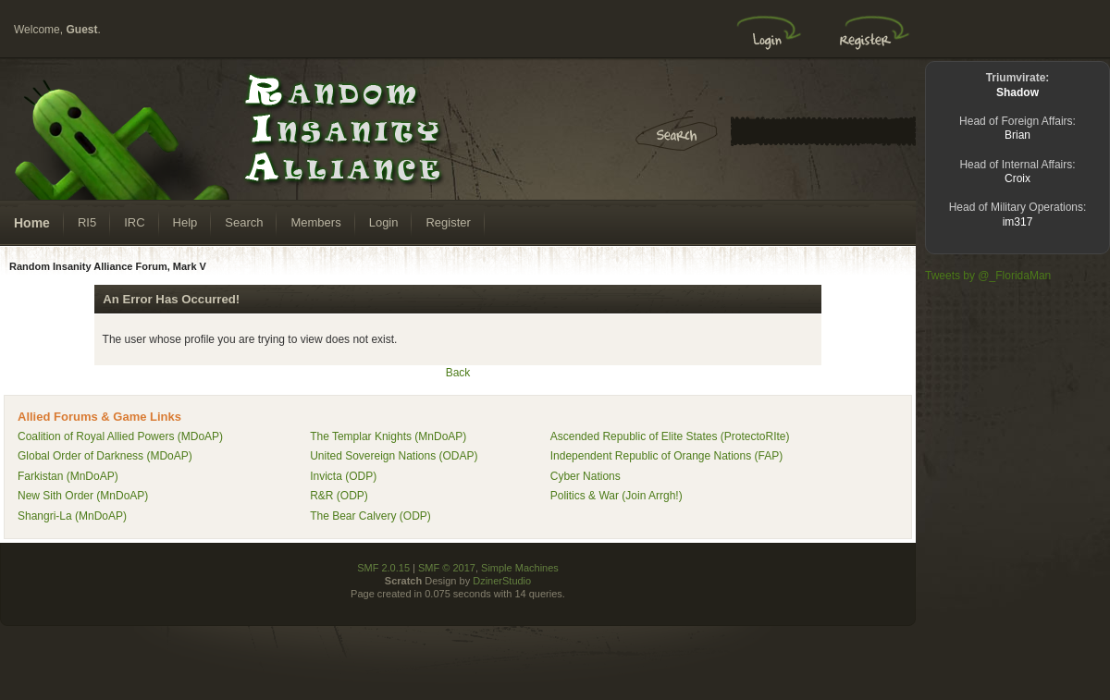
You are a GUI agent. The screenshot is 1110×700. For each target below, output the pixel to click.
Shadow (1017, 92)
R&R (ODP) (339, 495)
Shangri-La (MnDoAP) (72, 516)
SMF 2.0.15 (383, 567)
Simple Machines (520, 567)
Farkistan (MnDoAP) (68, 476)
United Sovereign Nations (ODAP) (393, 455)
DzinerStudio (502, 580)
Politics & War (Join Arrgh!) (616, 495)
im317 (1018, 221)
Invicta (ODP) (343, 476)
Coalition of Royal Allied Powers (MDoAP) (120, 436)
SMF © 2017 (446, 567)
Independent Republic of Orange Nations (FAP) (666, 455)
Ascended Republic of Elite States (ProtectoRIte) (670, 436)
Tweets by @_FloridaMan (988, 275)
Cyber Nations (585, 476)
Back (458, 372)
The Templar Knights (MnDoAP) (388, 436)
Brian (1017, 135)
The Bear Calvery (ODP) (370, 516)
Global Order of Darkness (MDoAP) (105, 455)
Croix (1017, 178)
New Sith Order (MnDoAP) (83, 495)
